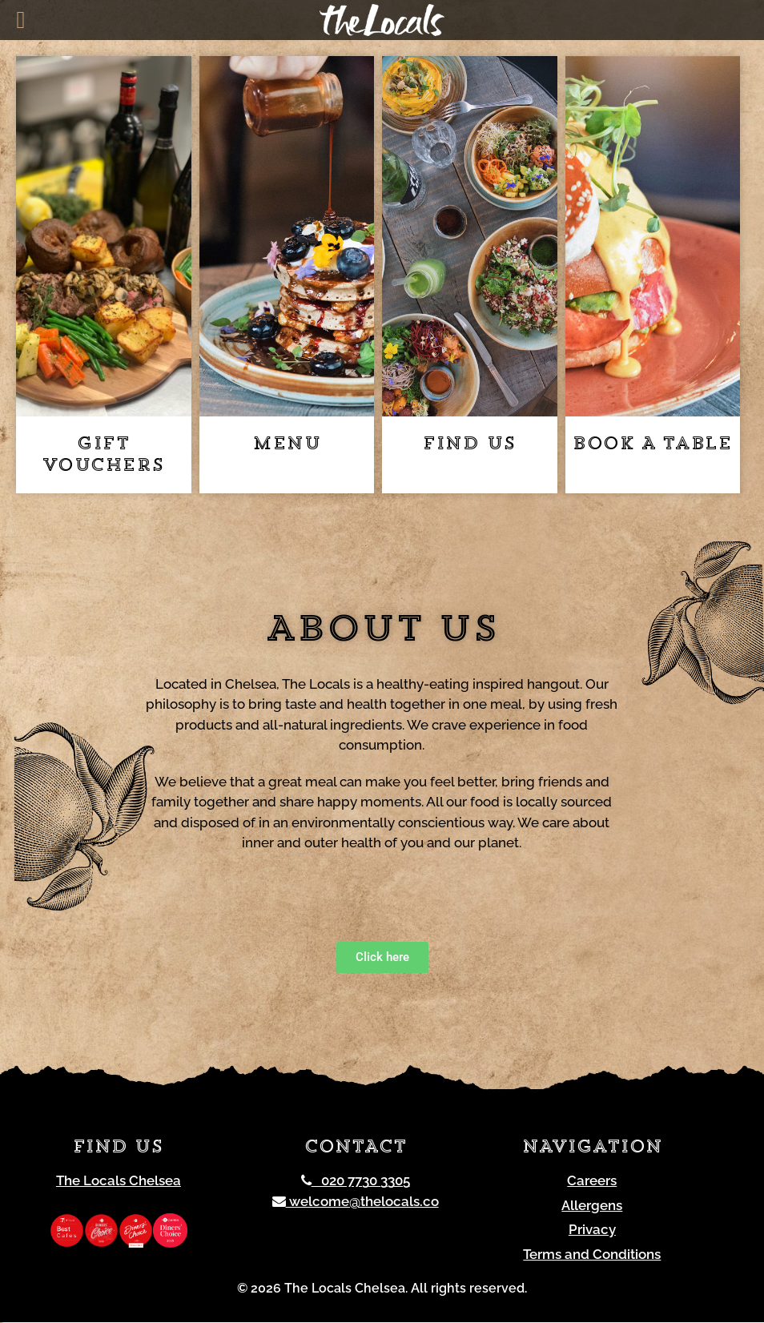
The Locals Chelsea (118, 1181)
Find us (470, 445)
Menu (286, 445)
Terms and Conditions (592, 1254)
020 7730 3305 (355, 1181)
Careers (592, 1181)
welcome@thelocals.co (355, 1201)
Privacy (592, 1230)
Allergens (591, 1205)
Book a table (652, 445)
